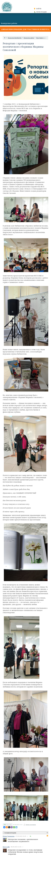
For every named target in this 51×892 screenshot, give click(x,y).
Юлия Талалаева (8, 836)
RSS (47, 836)
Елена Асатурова (31, 824)
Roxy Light (6, 847)
